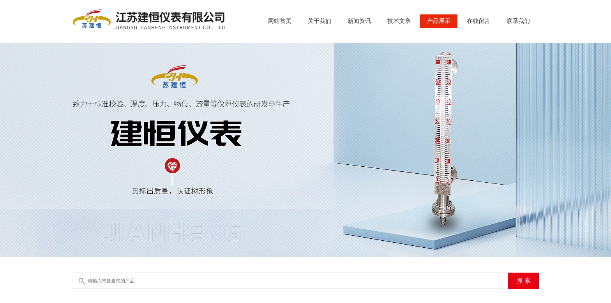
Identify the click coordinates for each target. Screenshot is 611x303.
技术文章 (399, 21)
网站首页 (279, 21)
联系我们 (518, 21)
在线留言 (478, 21)
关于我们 (319, 21)
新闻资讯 (359, 21)
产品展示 (438, 21)
